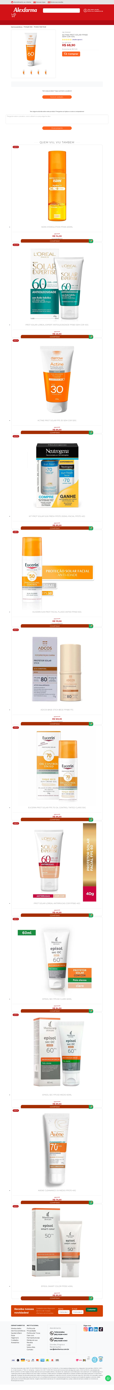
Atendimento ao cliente (21, 2)
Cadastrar (92, 1315)
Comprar (73, 54)
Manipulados (16, 1334)
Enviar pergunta (57, 128)
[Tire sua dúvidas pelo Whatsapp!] (108, 1378)
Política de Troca (33, 1338)
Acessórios (15, 1348)
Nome (60, 1314)
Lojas (29, 1350)
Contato (30, 1355)
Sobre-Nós (31, 1353)
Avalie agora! (77, 39)
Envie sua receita (55, 2)
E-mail (74, 1314)
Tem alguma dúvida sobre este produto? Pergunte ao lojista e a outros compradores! (57, 111)
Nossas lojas (39, 2)
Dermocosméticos (18, 1336)
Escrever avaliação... (57, 97)
